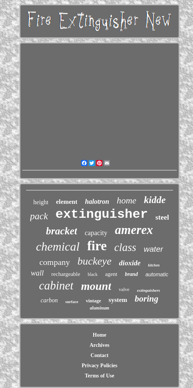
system (118, 299)
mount (96, 286)
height (40, 202)
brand (131, 274)
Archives (100, 345)
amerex (134, 230)
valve (124, 289)
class (125, 247)
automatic (156, 274)
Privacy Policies (99, 365)
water (153, 249)
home (126, 200)
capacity (96, 233)
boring (147, 298)
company (54, 262)
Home (100, 335)
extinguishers (148, 290)
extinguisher (102, 214)
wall (37, 273)
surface (71, 301)
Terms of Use (99, 376)
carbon (49, 300)
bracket (61, 231)
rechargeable (65, 274)
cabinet (56, 285)
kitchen (154, 265)
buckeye (94, 261)
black (92, 274)
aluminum (99, 308)
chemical (58, 246)
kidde (155, 199)
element (66, 201)
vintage (93, 300)
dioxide (130, 263)
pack (39, 216)
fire (97, 246)
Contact (99, 355)
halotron (97, 201)
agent (111, 274)
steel (162, 217)
